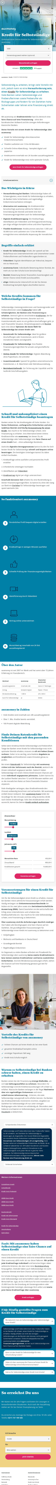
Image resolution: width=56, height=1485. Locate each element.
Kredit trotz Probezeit (8, 1191)
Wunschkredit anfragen (28, 63)
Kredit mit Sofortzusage (9, 1215)
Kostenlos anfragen (28, 876)
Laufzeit (8, 832)
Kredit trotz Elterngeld (9, 1219)
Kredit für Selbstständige (10, 1226)
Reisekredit (31, 1477)
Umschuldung (6, 1229)
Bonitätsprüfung (42, 1266)
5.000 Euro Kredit (7, 1477)
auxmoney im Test (33, 1479)
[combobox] (28, 55)
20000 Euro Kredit (7, 1198)
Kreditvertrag (9, 475)
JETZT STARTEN (28, 1457)
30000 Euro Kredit (7, 1202)
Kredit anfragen (28, 1297)
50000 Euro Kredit (7, 1205)
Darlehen (16, 485)
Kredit (10, 77)
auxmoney (5, 77)
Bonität (48, 324)
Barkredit (4, 1482)
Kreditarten (41, 315)
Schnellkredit (5, 1188)
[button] (51, 180)
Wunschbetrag (10, 820)
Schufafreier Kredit (7, 1184)
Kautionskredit (6, 1212)
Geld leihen (5, 1233)
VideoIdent (22, 471)
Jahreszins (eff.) (11, 844)
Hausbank (5, 1112)
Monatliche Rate (11, 858)
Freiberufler (27, 310)
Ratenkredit (15, 764)
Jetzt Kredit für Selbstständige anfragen (28, 167)
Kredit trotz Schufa (33, 1482)
